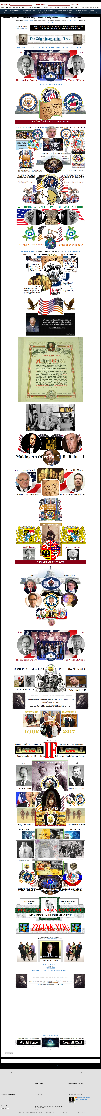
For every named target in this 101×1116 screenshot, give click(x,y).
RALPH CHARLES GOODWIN (50, 938)
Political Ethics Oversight (29, 10)
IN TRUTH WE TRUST (72, 20)
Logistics (63, 12)
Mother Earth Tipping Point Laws (43, 12)
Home (5, 10)
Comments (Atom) (53, 1065)
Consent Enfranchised (15, 10)
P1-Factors (71, 12)
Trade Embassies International (65, 10)
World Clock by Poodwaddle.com (50, 1035)
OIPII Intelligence (81, 12)
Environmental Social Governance (24, 12)
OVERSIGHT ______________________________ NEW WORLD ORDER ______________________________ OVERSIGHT (40, 5)
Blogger (85, 1112)
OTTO (39, 10)
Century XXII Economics (49, 10)
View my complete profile (81, 1099)
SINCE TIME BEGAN (28, 20)
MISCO (92, 10)
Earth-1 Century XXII (9, 12)
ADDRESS (54, 964)
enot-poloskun (74, 1112)
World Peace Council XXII (81, 10)
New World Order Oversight (83, 1097)
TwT (98, 10)
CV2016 (45, 964)
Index (96, 12)
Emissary (90, 12)
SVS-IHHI (56, 12)
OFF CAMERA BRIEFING (73, 252)
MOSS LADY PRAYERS (27, 252)
